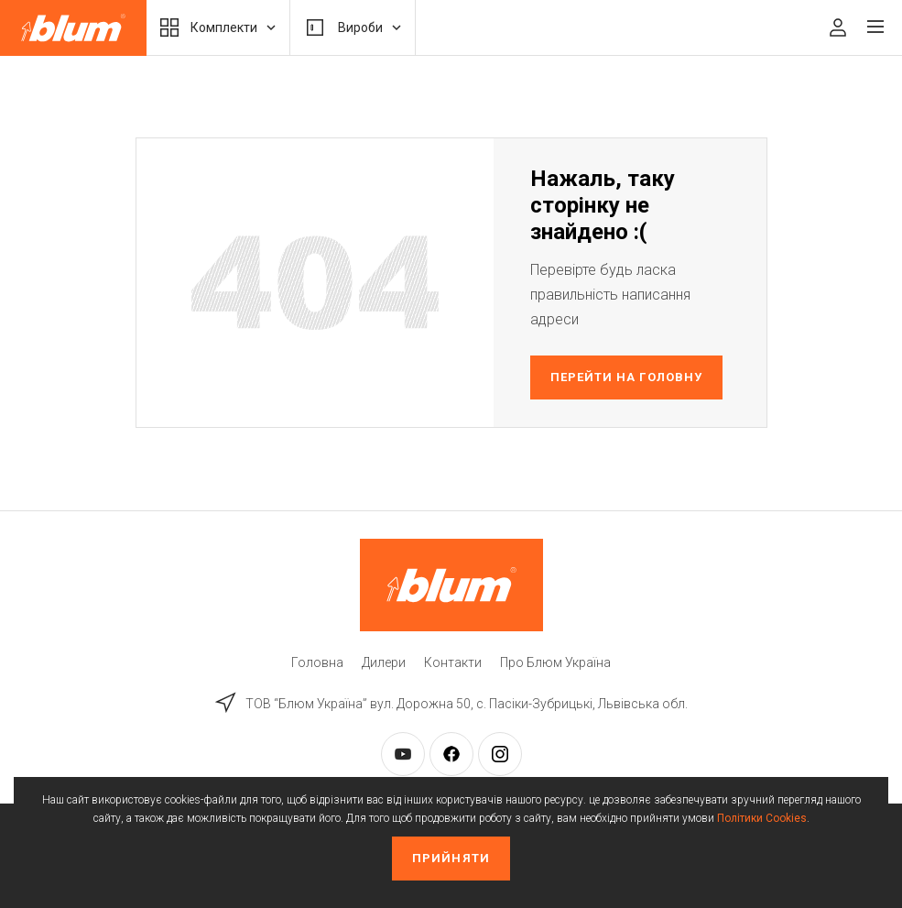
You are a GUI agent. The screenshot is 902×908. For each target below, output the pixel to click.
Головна (317, 662)
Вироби (352, 27)
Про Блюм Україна (555, 662)
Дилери (384, 662)
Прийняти (450, 858)
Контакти (453, 662)
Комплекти (218, 27)
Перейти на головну (626, 377)
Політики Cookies (762, 818)
